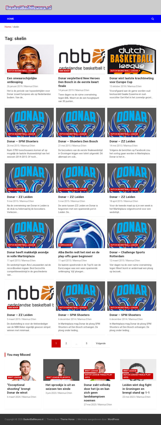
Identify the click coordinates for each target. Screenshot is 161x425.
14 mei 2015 (116, 145)
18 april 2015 (116, 201)
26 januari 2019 (14, 86)
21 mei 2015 (64, 145)
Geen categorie (16, 189)
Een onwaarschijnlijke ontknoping (22, 80)
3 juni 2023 (51, 393)
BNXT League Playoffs (58, 377)
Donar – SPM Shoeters (22, 141)
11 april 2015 (13, 260)
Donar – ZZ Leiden (122, 141)
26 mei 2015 (13, 145)
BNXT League (14, 377)
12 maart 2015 (117, 260)
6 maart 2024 (13, 397)
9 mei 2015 (12, 201)
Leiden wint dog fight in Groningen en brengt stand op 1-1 (136, 388)
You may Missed (19, 355)
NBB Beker (64, 71)
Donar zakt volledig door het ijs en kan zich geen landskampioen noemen (97, 392)
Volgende (101, 343)
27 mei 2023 (90, 404)
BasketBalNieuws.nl (33, 419)
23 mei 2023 (128, 397)
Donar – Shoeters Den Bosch (78, 141)
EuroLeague (65, 245)
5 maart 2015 (13, 319)
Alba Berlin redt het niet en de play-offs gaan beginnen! (79, 254)
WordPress (113, 419)
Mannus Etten (31, 86)
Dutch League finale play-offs (99, 376)
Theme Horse (67, 419)
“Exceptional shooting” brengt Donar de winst (18, 388)
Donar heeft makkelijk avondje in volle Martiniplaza (28, 254)
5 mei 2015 (63, 201)
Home (10, 18)
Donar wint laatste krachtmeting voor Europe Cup (132, 80)
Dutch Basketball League (21, 71)
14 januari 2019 (66, 90)
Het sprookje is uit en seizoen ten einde (60, 387)
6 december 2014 (67, 319)
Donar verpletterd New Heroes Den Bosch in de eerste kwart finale (79, 82)
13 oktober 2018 (118, 86)
